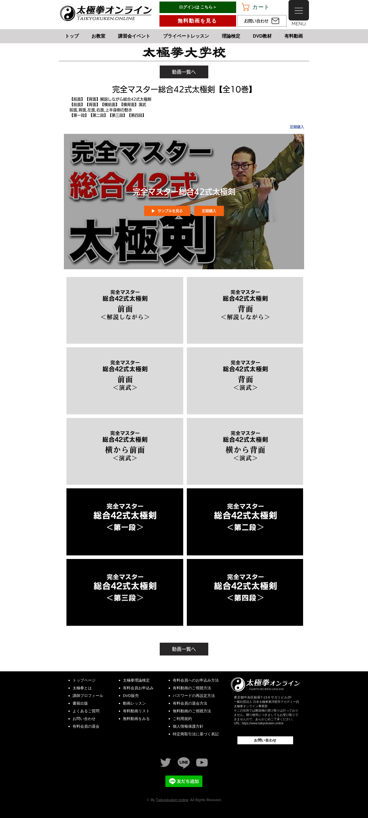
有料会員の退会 (86, 726)
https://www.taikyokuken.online (262, 723)
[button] (260, 7)
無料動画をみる (136, 718)
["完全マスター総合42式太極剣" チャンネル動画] (184, 452)
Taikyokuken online (172, 800)
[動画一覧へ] (184, 72)
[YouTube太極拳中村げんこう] (202, 762)
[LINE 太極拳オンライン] (184, 762)
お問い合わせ (84, 718)
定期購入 (297, 127)
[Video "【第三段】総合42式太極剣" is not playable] (125, 592)
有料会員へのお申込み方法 (196, 680)
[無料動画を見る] (197, 21)
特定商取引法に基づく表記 (196, 734)
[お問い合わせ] (261, 21)
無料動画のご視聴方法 (192, 711)
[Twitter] (165, 762)
